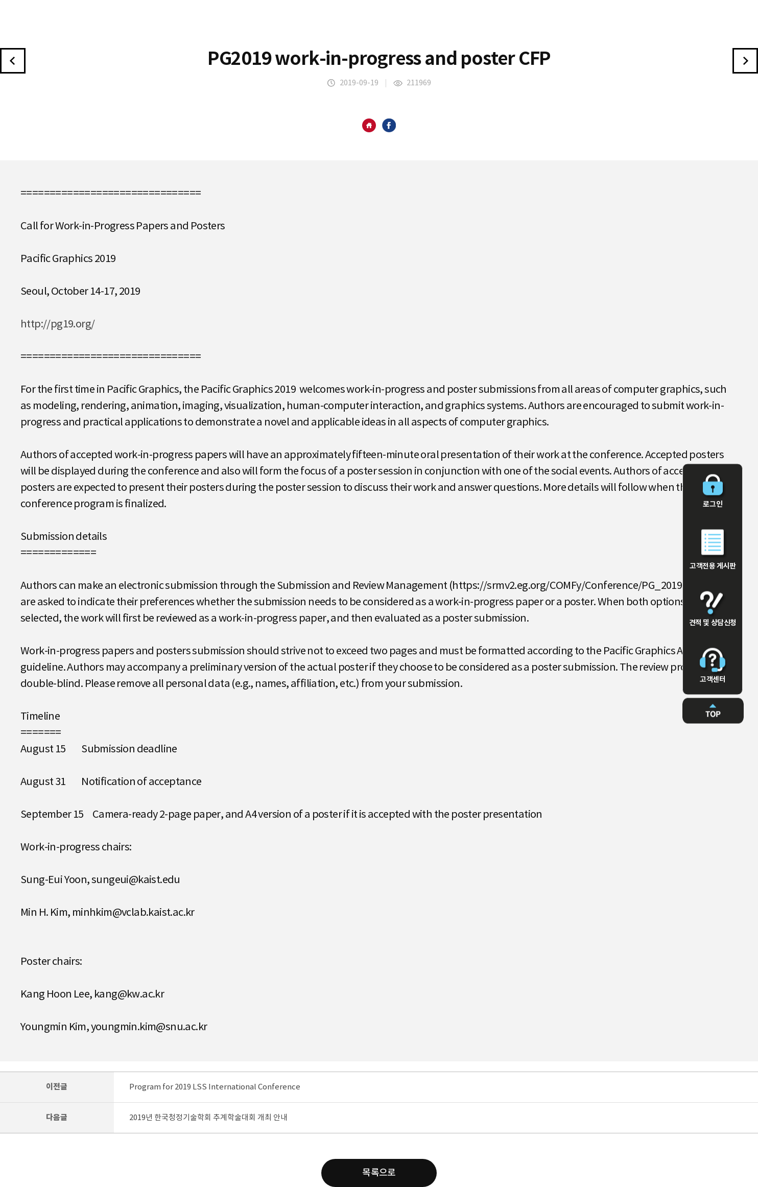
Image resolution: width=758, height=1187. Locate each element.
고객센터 (712, 666)
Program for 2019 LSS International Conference (214, 1087)
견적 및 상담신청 (712, 609)
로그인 (712, 491)
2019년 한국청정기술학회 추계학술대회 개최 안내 (208, 1117)
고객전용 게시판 (712, 550)
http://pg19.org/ (57, 324)
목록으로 (379, 1173)
